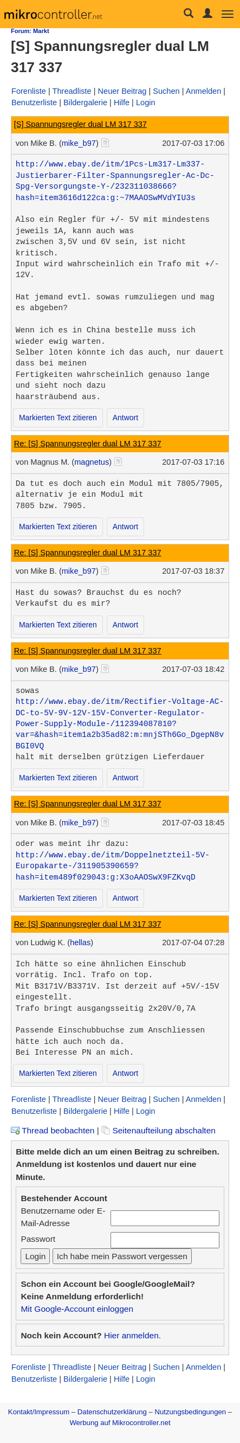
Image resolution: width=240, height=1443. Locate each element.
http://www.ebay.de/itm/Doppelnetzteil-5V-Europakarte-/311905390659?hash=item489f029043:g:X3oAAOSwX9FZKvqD (113, 866)
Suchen (166, 91)
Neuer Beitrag (122, 91)
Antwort (125, 417)
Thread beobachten (52, 1130)
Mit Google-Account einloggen (77, 1308)
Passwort (38, 1238)
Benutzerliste (34, 102)
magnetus (91, 462)
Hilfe (121, 102)
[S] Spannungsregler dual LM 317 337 (80, 124)
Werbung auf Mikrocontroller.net (119, 1423)
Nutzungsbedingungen (190, 1412)
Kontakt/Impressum (38, 1412)
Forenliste (28, 91)
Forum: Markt (30, 31)
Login (145, 102)
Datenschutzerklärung (112, 1412)
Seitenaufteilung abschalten (158, 1130)
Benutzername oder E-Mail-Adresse (63, 1217)
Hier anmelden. (132, 1335)
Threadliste (72, 91)
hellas (80, 942)
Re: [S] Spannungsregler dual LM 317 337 (87, 443)
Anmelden (204, 91)
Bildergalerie (85, 102)
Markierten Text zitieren (58, 417)
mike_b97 (79, 143)
